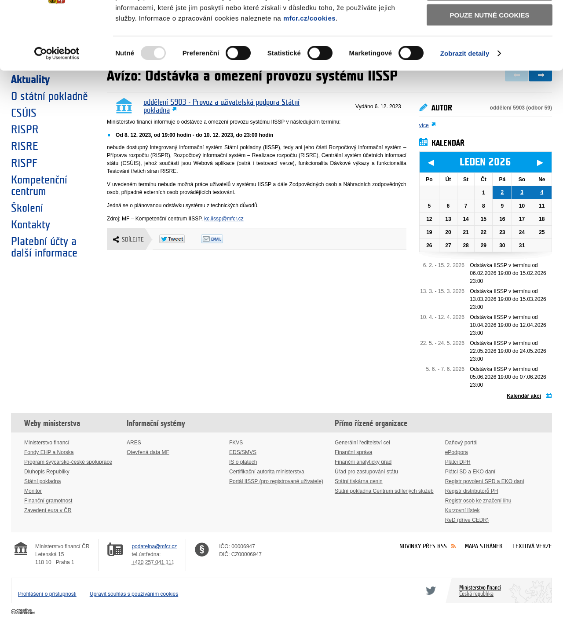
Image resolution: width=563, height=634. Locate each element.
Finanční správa (353, 452)
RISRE (24, 146)
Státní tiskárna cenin (359, 481)
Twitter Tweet (180, 239)
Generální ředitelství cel (362, 443)
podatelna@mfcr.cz (154, 546)
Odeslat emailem (222, 239)
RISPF (24, 163)
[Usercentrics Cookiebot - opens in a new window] (56, 110)
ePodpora (456, 452)
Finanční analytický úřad (363, 462)
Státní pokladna (42, 481)
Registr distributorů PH (471, 491)
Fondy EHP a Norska (49, 452)
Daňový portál (461, 443)
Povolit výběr (489, 46)
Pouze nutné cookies (490, 71)
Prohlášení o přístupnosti (47, 594)
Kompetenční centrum (39, 186)
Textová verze (532, 546)
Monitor (33, 491)
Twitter (429, 590)
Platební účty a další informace (44, 247)
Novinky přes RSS (423, 546)
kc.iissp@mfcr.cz (224, 219)
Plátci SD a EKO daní (470, 472)
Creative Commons (24, 612)
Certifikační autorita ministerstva (266, 472)
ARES (134, 443)
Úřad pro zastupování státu (366, 472)
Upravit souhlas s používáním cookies (134, 594)
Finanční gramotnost (48, 501)
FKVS (236, 443)
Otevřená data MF (148, 452)
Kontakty (30, 225)
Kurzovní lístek (462, 510)
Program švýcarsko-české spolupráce (68, 462)
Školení (27, 208)
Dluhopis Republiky (46, 472)
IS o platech (243, 462)
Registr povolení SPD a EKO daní (484, 481)
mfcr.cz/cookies (309, 74)
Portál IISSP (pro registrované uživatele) (276, 481)
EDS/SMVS (242, 452)
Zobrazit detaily (465, 110)
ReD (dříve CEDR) (467, 520)
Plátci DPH (458, 462)
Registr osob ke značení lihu (478, 501)
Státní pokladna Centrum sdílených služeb (384, 491)
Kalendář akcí (524, 396)
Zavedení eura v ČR (47, 510)
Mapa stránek (484, 546)
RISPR (25, 130)
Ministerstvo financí (46, 443)
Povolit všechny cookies (489, 21)
